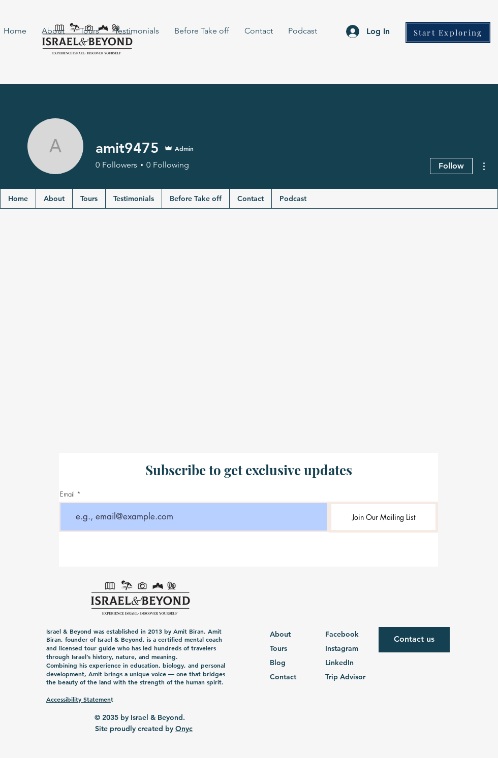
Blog (278, 662)
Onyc (184, 728)
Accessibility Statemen (78, 699)
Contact (283, 676)
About (280, 634)
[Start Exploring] (448, 32)
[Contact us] (414, 639)
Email (67, 494)
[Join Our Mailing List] (383, 517)
